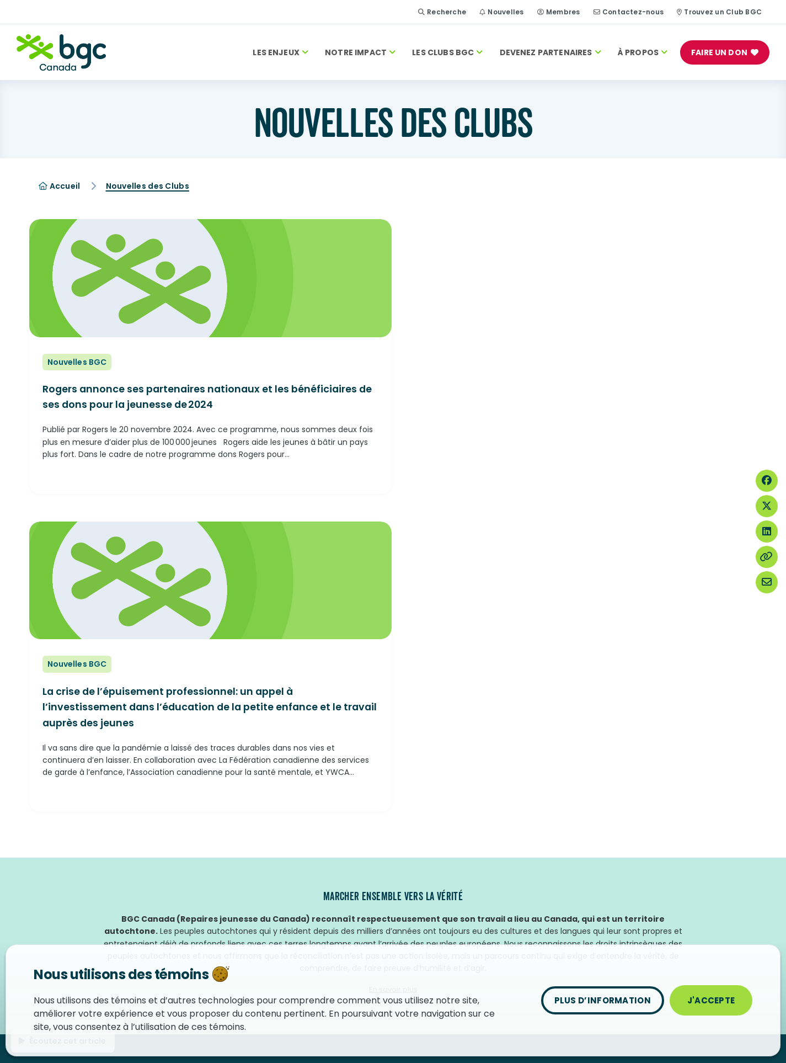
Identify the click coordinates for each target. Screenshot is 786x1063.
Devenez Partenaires (550, 52)
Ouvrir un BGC (424, 849)
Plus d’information (602, 1000)
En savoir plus (393, 703)
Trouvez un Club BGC (723, 12)
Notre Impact (360, 52)
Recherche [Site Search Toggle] (442, 12)
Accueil (60, 186)
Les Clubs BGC (447, 52)
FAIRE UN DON (719, 52)
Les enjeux (280, 52)
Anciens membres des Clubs (270, 887)
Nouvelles (505, 12)
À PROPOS (642, 52)
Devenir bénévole (248, 868)
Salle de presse (243, 905)
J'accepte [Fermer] (711, 1000)
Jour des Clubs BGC (70, 831)
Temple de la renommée (81, 868)
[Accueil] (61, 52)
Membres (563, 12)
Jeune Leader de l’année (80, 849)
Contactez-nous (633, 12)
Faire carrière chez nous (261, 849)
